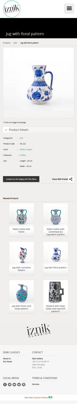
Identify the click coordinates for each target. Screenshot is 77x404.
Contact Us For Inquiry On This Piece (21, 179)
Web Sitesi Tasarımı (33, 397)
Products (6, 43)
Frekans (44, 397)
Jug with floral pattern (29, 43)
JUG (15, 43)
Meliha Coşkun (26, 149)
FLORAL (23, 155)
